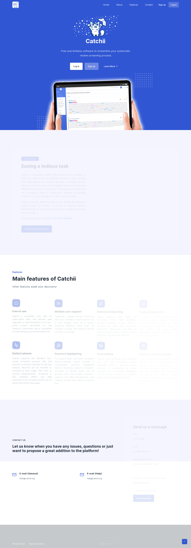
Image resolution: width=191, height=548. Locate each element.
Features (133, 4)
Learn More (111, 66)
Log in (174, 4)
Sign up (162, 4)
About (119, 4)
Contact (149, 4)
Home (106, 4)
